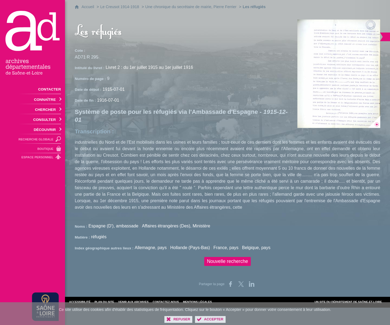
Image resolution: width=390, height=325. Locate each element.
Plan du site (104, 302)
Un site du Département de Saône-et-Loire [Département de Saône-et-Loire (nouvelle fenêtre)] (348, 302)
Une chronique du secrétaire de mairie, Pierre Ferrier (190, 7)
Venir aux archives (133, 302)
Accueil (88, 7)
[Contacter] (32, 89)
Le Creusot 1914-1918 (119, 7)
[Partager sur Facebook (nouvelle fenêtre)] (230, 284)
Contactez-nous (166, 302)
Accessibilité (79, 302)
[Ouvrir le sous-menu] (32, 99)
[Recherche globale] (32, 139)
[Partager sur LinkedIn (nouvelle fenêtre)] (251, 284)
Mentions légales (197, 302)
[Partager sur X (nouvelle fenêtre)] (241, 284)
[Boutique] (32, 148)
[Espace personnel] (32, 158)
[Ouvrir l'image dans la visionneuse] (338, 74)
